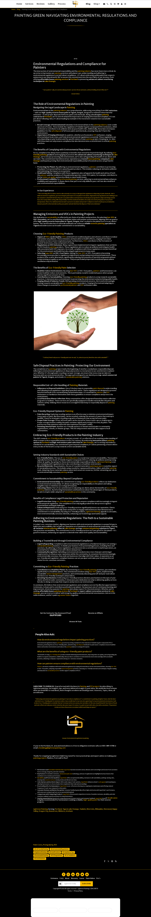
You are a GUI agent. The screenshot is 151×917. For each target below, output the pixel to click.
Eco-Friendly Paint (58, 267)
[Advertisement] (75, 43)
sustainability (52, 217)
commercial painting (90, 528)
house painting (94, 159)
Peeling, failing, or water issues (73, 910)
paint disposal (98, 388)
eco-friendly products (56, 438)
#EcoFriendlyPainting (41, 849)
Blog (18, 9)
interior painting (50, 528)
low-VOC (110, 217)
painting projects (96, 466)
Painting (71, 107)
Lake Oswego (50, 81)
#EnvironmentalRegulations (60, 849)
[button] (104, 4)
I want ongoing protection (100, 910)
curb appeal (102, 782)
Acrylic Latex (112, 798)
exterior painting (98, 223)
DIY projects (95, 686)
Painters (39, 666)
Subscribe (86, 884)
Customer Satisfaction (56, 769)
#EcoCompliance (70, 855)
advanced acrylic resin (66, 774)
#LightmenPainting (40, 852)
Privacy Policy (78, 891)
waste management (54, 574)
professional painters (69, 285)
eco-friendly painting (78, 277)
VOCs (48, 237)
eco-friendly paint (63, 357)
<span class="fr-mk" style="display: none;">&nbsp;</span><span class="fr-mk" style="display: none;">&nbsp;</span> (75, 611)
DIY (94, 135)
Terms (70, 891)
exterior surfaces (50, 780)
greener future (65, 595)
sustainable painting (74, 377)
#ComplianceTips (68, 852)
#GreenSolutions (39, 858)
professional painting (68, 179)
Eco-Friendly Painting (53, 233)
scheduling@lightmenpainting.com (52, 748)
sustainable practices (73, 492)
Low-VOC (49, 253)
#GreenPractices (54, 852)
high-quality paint (90, 800)
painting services (61, 79)
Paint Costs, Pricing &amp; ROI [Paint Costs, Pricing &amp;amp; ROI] (45, 845)
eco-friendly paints (70, 458)
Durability (40, 778)
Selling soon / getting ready (45, 910)
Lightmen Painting (104, 462)
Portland (74, 79)
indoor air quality (49, 177)
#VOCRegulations (56, 855)
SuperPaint (67, 769)
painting (57, 73)
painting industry (84, 71)
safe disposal (56, 131)
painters (92, 167)
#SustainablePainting (41, 855)
